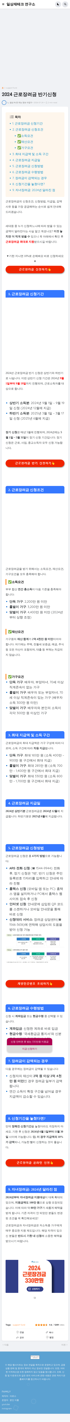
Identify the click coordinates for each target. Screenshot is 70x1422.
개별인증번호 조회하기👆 (35, 983)
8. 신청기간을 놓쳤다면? (28, 184)
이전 (63, 1344)
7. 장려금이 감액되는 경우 (29, 178)
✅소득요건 (25, 136)
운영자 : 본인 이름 (10, 1400)
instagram (7, 1408)
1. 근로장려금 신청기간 (27, 123)
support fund (11, 88)
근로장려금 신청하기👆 (35, 269)
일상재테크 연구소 (20, 4)
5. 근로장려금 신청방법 (27, 166)
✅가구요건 (25, 148)
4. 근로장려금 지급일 (26, 160)
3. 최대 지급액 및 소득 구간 (30, 154)
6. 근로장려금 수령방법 (27, 172)
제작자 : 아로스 (9, 1396)
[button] (4, 4)
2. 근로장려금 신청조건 (27, 129)
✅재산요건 (25, 142)
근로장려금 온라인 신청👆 (35, 1162)
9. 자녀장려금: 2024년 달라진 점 (33, 190)
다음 (6, 1344)
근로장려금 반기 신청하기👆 (35, 463)
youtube (6, 1404)
